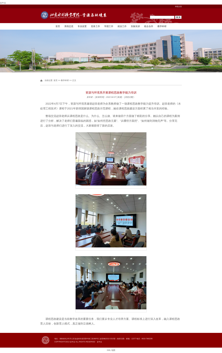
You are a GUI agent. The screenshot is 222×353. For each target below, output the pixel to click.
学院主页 (178, 7)
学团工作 (108, 26)
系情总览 (68, 26)
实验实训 (135, 26)
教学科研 (161, 26)
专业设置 (82, 26)
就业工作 (122, 26)
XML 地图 (111, 350)
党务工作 (95, 26)
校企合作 (148, 26)
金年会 (3, 3)
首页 (58, 26)
